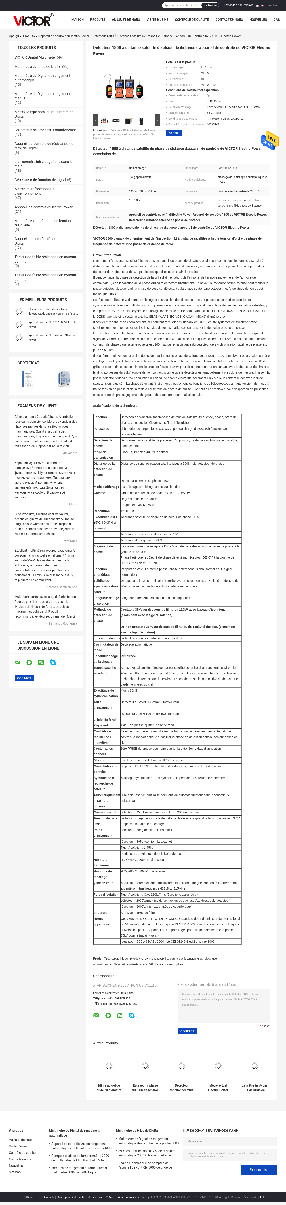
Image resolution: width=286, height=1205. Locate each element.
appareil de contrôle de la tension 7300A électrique (186, 958)
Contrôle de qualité (192, 19)
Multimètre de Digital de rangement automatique (74, 1133)
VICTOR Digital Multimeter (35, 57)
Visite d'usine (157, 19)
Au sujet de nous (126, 19)
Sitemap (15, 1172)
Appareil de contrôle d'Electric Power (63, 36)
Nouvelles (258, 19)
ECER (263, 1197)
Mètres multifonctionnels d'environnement (34, 191)
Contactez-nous (229, 19)
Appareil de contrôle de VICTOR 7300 (133, 958)
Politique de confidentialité (39, 1197)
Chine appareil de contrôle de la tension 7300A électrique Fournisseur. (98, 1197)
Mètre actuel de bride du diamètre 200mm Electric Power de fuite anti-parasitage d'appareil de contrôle (109, 1088)
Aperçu (14, 36)
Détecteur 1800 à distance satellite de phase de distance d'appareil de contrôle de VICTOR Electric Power (124, 134)
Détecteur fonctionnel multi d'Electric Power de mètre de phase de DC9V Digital (181, 1088)
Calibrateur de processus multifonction (45, 130)
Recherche (210, 5)
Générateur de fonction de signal (40, 180)
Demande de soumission (238, 5)
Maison (78, 19)
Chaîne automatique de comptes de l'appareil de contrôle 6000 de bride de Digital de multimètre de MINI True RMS (146, 1166)
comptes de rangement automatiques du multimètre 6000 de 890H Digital (80, 1170)
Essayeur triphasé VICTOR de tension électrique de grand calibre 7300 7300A (145, 1088)
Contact (174, 132)
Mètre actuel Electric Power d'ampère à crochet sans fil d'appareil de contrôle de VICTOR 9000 (218, 1088)
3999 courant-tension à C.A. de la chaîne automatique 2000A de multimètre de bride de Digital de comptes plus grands (146, 1154)
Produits (97, 19)
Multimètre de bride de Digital (38, 66)
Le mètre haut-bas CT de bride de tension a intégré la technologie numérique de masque (254, 1088)
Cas (277, 19)
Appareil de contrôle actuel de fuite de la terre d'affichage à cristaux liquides (138, 964)
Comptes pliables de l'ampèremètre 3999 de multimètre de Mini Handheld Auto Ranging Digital (80, 1158)
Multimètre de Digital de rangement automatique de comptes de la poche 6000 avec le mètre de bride (148, 1141)
